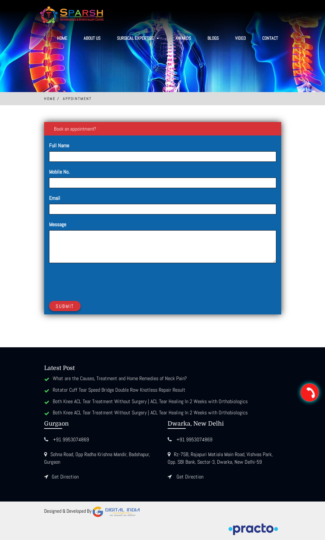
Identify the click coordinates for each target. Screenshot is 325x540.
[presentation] (99, 281)
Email (54, 198)
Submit (65, 306)
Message (57, 224)
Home (62, 38)
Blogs (213, 38)
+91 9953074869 (71, 439)
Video (240, 38)
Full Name (59, 145)
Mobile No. (59, 171)
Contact (270, 38)
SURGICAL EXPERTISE (138, 38)
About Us (92, 38)
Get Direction (65, 476)
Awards (183, 38)
